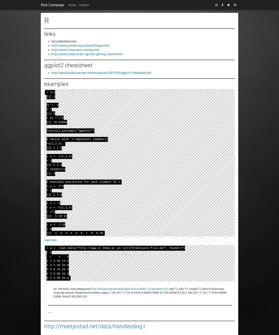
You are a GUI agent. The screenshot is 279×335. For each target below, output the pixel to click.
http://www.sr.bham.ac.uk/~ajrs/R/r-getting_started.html (87, 54)
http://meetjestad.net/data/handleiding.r (95, 326)
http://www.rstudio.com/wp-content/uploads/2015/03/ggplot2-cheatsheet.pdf (101, 73)
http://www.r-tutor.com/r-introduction (75, 50)
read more (50, 240)
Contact (84, 5)
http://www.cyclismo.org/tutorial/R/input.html (80, 45)
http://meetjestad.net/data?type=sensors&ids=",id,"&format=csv (129, 289)
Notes (72, 5)
